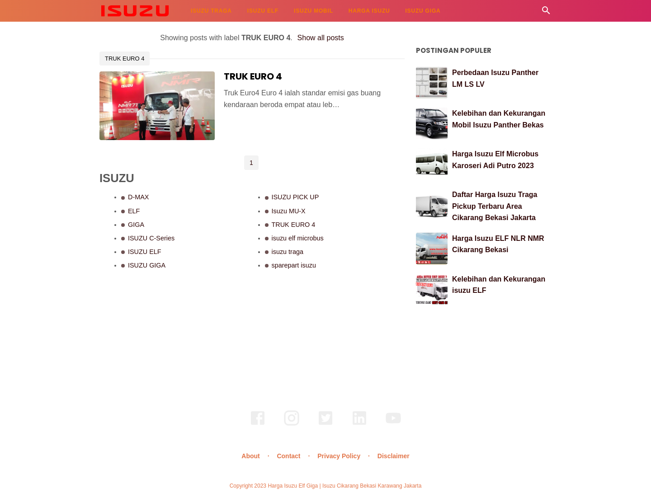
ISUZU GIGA (422, 11)
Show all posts (320, 38)
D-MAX (138, 197)
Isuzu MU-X (289, 211)
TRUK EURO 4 (124, 58)
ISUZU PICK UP (295, 197)
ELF (134, 211)
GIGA (136, 224)
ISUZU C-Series (151, 238)
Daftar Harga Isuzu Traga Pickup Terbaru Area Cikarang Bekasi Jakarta (495, 206)
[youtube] (393, 424)
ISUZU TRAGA (211, 11)
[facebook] (258, 424)
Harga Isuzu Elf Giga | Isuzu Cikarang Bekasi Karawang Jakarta (344, 486)
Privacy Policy (338, 456)
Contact (288, 456)
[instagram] (292, 424)
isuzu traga (287, 251)
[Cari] (546, 13)
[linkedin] (359, 424)
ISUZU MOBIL (313, 11)
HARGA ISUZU (369, 11)
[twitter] (325, 424)
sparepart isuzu (294, 265)
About (250, 456)
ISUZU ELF (262, 11)
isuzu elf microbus (298, 238)
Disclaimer (393, 456)
